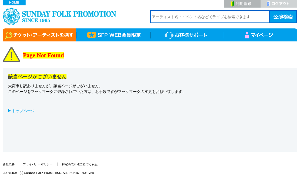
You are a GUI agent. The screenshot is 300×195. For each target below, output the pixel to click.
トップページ (23, 111)
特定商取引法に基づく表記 (80, 164)
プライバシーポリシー (38, 164)
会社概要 (9, 164)
